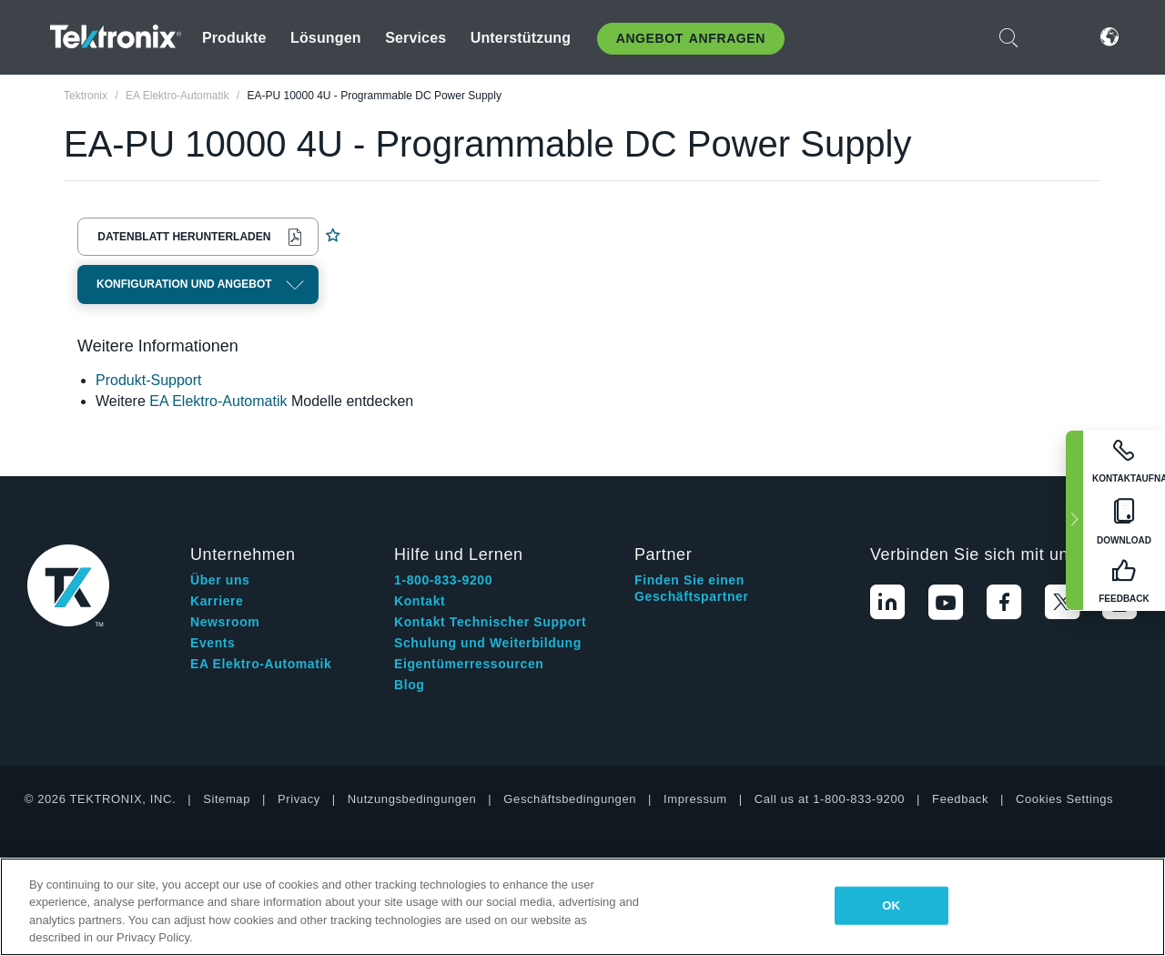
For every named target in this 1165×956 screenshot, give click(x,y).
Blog (409, 684)
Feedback (960, 799)
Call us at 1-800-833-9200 (830, 799)
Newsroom (224, 622)
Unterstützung (521, 38)
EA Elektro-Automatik (218, 401)
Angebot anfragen (690, 38)
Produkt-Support (149, 380)
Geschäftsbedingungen (569, 799)
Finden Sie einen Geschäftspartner (691, 588)
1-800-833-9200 (443, 580)
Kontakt (419, 601)
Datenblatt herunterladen (183, 236)
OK (891, 905)
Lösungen (325, 38)
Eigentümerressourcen (469, 663)
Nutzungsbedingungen (412, 799)
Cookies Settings (1064, 799)
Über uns (219, 580)
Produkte (234, 38)
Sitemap (226, 799)
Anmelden (1055, 37)
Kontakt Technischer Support (490, 622)
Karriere (217, 601)
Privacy (299, 799)
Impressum (695, 799)
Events (213, 643)
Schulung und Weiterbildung (488, 643)
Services (415, 38)
